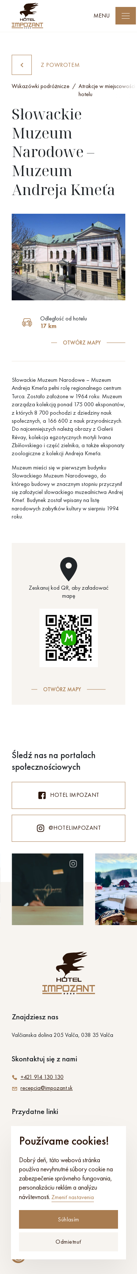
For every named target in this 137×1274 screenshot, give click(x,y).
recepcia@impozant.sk (42, 1088)
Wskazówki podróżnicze (40, 86)
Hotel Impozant (68, 795)
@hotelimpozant (68, 828)
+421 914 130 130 (38, 1077)
